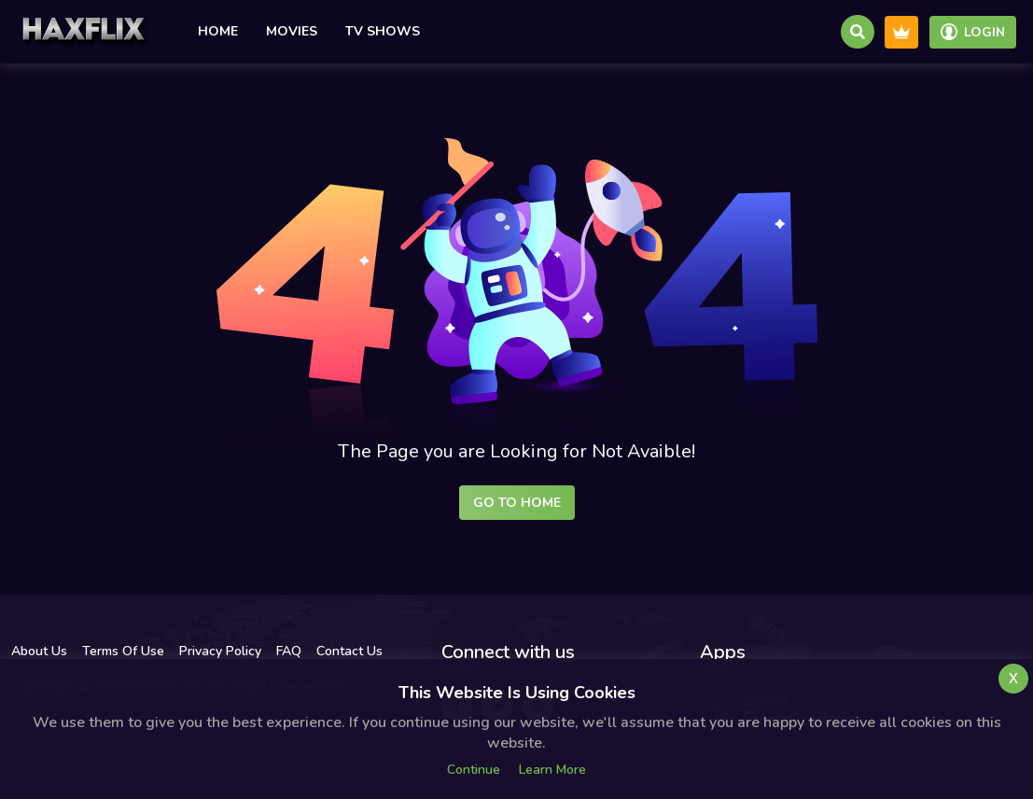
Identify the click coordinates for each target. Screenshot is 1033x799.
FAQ (288, 651)
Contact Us (349, 651)
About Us (39, 651)
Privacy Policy (220, 651)
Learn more (552, 769)
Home (218, 31)
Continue (473, 769)
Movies (291, 31)
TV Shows (382, 31)
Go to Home (517, 503)
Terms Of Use (123, 651)
